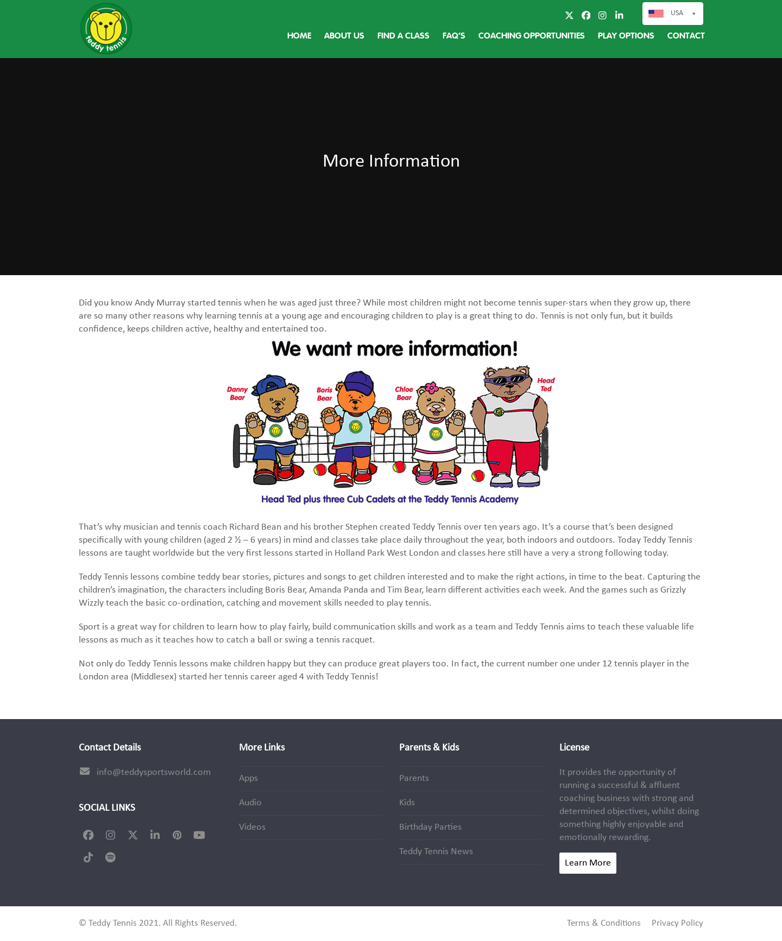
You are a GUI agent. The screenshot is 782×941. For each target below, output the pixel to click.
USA (684, 13)
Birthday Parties (430, 827)
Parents (414, 778)
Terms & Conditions (604, 923)
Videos (252, 827)
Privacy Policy (677, 923)
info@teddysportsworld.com (154, 772)
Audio (250, 803)
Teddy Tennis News (436, 852)
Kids (407, 803)
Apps (248, 778)
